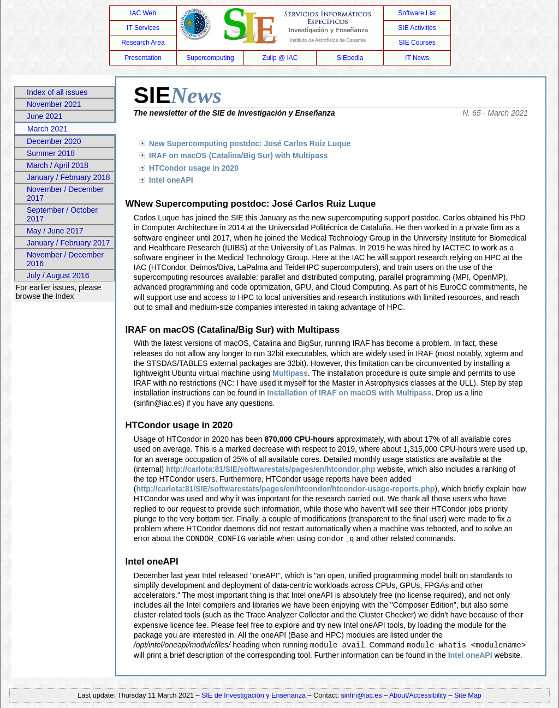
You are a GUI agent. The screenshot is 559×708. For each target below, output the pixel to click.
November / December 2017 (65, 193)
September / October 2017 (62, 214)
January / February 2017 (68, 242)
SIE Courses (417, 42)
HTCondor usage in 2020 (194, 168)
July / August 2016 (58, 275)
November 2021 (54, 104)
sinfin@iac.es (361, 694)
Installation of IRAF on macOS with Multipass (349, 392)
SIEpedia (350, 58)
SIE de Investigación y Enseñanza (253, 694)
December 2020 (54, 141)
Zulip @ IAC (280, 58)
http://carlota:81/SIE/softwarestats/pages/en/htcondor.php (271, 469)
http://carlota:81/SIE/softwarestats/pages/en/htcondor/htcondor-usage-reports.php (285, 488)
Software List (417, 13)
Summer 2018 (51, 153)
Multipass (290, 373)
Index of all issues (57, 92)
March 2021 (47, 128)
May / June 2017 (55, 230)
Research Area (142, 42)
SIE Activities (417, 28)
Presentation (142, 58)
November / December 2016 (65, 259)
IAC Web (143, 13)
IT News (417, 58)
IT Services (143, 28)
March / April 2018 (57, 165)
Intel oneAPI (171, 180)
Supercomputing (210, 58)
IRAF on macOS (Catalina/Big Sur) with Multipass (238, 155)
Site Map (467, 694)
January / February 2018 (68, 177)
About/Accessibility (419, 694)
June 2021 (44, 116)
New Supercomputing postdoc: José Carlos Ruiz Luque (249, 143)
